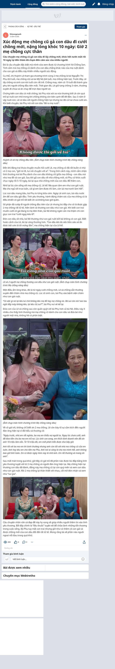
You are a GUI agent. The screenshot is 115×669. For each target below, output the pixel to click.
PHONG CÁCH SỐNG (16, 27)
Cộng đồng (33, 4)
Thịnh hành (15, 4)
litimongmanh (15, 34)
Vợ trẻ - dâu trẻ (34, 26)
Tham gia (80, 26)
